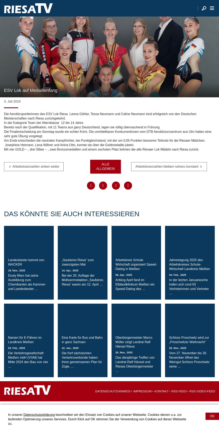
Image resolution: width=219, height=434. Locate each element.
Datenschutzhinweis (112, 394)
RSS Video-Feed (202, 394)
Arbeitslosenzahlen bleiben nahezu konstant (166, 169)
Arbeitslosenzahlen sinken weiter (35, 169)
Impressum (142, 394)
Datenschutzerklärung (39, 414)
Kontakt (162, 394)
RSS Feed (179, 394)
